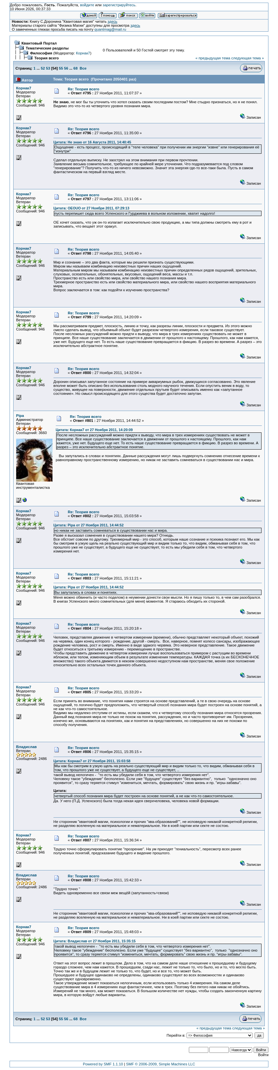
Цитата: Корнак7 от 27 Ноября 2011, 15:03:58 (91, 761)
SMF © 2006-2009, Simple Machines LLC (160, 1064)
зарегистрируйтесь (119, 5)
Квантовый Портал (39, 43)
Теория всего (46, 58)
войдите (87, 5)
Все (83, 68)
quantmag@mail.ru (110, 29)
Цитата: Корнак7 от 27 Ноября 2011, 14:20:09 (94, 430)
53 (48, 68)
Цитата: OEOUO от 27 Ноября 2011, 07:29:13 (91, 208)
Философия (41, 53)
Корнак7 (83, 53)
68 (75, 68)
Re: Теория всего (83, 89)
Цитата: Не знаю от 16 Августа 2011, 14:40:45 (92, 142)
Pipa (20, 416)
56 (66, 68)
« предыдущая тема (212, 58)
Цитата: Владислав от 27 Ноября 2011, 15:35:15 (94, 941)
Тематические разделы (47, 48)
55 (61, 68)
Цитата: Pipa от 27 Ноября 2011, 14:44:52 (88, 525)
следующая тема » (247, 58)
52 (43, 68)
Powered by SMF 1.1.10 (103, 1064)
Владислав (26, 747)
